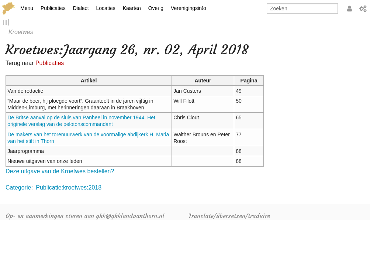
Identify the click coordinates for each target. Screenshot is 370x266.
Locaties (105, 8)
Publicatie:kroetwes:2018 (68, 188)
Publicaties (53, 8)
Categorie (18, 188)
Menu (26, 8)
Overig (155, 8)
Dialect (81, 8)
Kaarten (132, 8)
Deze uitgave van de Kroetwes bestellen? (60, 172)
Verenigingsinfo (188, 8)
